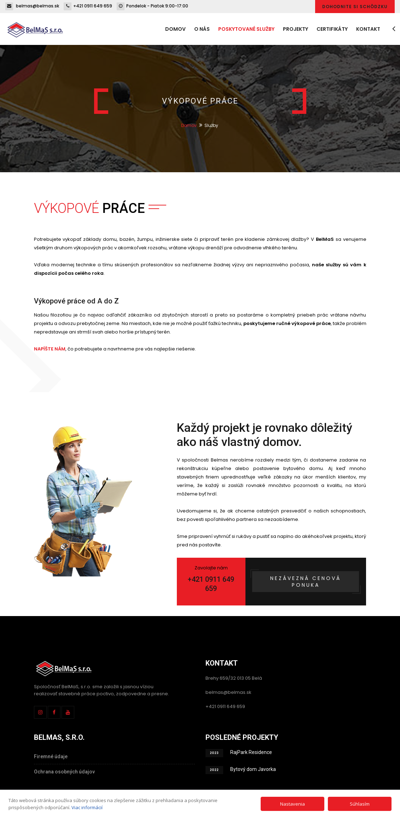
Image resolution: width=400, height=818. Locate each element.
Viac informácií (87, 807)
